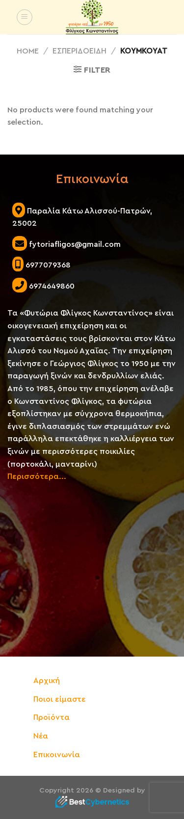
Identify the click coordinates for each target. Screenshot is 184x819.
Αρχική (46, 681)
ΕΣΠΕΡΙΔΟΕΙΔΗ (79, 51)
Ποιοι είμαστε (59, 699)
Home (28, 51)
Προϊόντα (51, 717)
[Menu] (24, 17)
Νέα (40, 736)
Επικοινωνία (56, 755)
